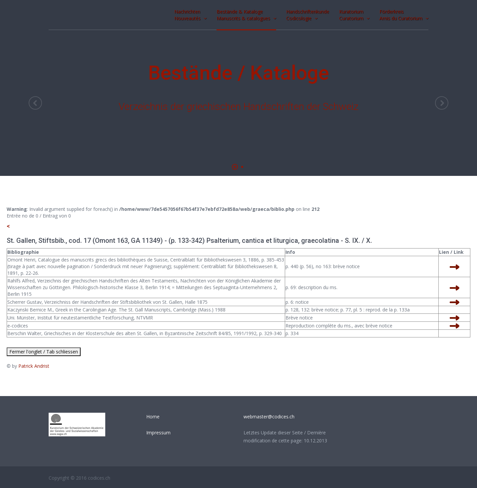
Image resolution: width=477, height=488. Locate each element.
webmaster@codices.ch (268, 416)
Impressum (158, 432)
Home (153, 416)
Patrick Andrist (33, 366)
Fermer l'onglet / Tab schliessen (43, 351)
